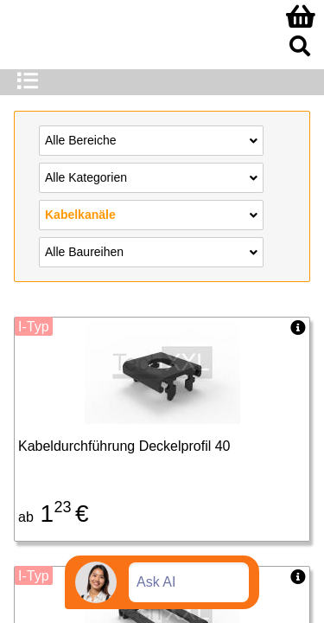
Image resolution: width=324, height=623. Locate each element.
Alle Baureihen (151, 251)
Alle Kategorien (151, 176)
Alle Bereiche (151, 139)
